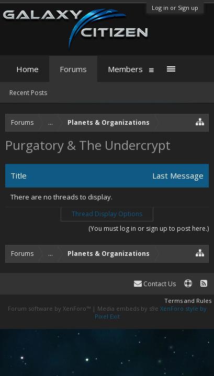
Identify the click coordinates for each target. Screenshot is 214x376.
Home (27, 69)
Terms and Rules (187, 300)
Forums (73, 69)
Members (125, 69)
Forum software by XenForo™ (50, 308)
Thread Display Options (107, 213)
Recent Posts (28, 92)
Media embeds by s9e (128, 308)
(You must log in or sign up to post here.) (148, 228)
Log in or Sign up (175, 7)
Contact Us (155, 283)
